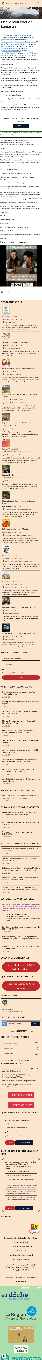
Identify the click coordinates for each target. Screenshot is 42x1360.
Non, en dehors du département (17, 1136)
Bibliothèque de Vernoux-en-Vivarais (17, 916)
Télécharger (21, 126)
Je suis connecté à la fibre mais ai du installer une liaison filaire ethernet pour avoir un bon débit (21, 1200)
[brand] (15, 3)
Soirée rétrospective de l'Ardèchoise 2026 (18, 633)
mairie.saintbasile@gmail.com (11, 51)
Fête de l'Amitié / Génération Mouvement (18, 368)
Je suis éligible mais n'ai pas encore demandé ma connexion (21, 1181)
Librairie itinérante (9, 316)
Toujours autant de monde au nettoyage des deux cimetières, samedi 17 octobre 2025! (19, 761)
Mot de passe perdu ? (17, 672)
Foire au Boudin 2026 (10, 581)
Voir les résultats (24, 1142)
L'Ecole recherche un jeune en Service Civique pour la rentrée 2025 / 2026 (20, 879)
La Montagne (21, 1048)
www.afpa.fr (4, 238)
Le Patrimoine (21, 1053)
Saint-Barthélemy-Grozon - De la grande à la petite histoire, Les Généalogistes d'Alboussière (21, 938)
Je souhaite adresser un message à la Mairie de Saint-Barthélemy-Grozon (20, 1070)
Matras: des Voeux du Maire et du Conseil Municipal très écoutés (18, 722)
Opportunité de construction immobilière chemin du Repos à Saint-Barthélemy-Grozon (19, 888)
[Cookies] (4, 1356)
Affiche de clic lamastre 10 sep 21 (12, 242)
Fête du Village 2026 (10, 449)
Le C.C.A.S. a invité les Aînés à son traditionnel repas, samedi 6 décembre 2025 (20, 797)
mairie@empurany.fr (15, 37)
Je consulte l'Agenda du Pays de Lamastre (21, 986)
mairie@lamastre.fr (8, 42)
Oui (8, 1123)
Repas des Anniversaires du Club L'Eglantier (19, 423)
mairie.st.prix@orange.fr (9, 46)
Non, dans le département (15, 1132)
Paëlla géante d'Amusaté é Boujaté (15, 529)
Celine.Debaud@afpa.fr (22, 35)
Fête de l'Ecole (8, 475)
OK (35, 1024)
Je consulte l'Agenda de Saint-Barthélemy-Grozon (21, 967)
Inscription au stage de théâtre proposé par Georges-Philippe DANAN (19, 1076)
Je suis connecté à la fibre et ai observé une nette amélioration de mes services (21, 1192)
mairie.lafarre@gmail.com (28, 55)
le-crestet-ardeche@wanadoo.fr (25, 42)
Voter (10, 1142)
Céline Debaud (4, 216)
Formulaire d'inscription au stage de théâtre (19, 1081)
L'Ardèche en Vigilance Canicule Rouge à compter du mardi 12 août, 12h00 (18, 770)
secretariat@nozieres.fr (18, 44)
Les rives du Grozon (21, 1043)
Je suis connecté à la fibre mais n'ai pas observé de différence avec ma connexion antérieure (22, 1187)
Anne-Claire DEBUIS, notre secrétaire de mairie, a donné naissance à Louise (18, 732)
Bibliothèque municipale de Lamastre (17, 914)
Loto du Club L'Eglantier (11, 555)
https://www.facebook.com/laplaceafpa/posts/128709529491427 (21, 199)
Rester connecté (10, 669)
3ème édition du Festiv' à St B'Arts (15, 342)
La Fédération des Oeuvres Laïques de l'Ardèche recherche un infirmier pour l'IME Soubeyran (21, 869)
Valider (21, 677)
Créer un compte (6, 672)
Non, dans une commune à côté (17, 1127)
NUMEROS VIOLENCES (21, 1105)
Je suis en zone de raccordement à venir (19, 1175)
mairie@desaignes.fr (8, 53)
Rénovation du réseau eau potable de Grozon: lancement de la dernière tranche (20, 813)
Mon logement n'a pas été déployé (18, 1171)
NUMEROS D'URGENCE (21, 1095)
